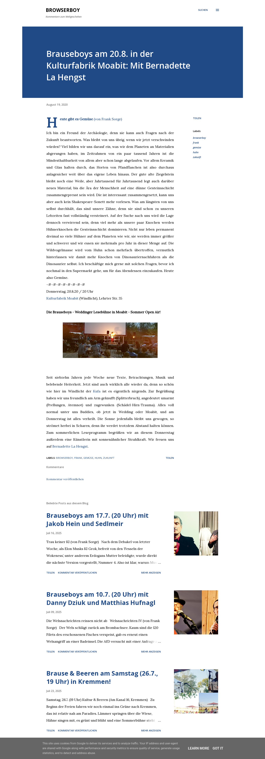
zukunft (197, 157)
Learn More (198, 748)
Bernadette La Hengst (70, 446)
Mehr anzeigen (151, 572)
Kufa (97, 391)
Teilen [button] (197, 118)
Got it (218, 748)
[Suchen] (203, 10)
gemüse (197, 147)
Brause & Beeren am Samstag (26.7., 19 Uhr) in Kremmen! (102, 677)
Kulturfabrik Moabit (62, 298)
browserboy (199, 137)
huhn (195, 152)
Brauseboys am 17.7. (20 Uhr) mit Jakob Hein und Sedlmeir (97, 519)
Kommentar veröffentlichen (65, 479)
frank (196, 142)
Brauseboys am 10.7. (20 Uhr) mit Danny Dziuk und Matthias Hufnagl (100, 598)
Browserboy (63, 10)
